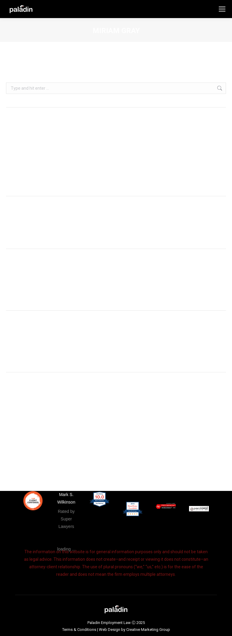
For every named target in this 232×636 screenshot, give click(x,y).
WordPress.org (20, 434)
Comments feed (21, 425)
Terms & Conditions (79, 629)
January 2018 (19, 293)
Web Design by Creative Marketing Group (134, 629)
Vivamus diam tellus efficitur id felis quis (43, 160)
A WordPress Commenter (30, 231)
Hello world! (17, 142)
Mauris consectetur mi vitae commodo (42, 178)
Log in (11, 407)
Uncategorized (20, 354)
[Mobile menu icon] (222, 9)
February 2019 (19, 284)
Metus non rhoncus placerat (32, 151)
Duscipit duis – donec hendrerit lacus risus (45, 169)
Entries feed (17, 416)
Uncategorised (20, 345)
